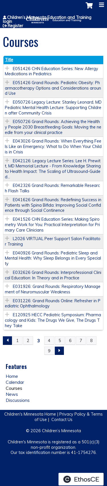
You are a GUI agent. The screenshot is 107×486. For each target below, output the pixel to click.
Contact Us (61, 419)
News (12, 394)
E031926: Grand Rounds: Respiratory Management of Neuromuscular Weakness (52, 289)
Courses (14, 388)
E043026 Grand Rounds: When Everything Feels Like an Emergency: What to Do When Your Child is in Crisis (53, 146)
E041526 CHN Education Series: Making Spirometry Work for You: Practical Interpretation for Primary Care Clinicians (52, 224)
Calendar (15, 382)
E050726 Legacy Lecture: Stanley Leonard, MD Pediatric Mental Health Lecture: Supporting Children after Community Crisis (53, 107)
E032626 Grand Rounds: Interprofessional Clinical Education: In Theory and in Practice (53, 275)
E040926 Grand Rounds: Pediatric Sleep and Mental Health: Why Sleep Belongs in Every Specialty (53, 258)
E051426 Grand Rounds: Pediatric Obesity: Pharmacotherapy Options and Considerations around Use (53, 88)
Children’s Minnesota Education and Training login (47, 19)
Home (12, 376)
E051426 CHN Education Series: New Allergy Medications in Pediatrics (51, 71)
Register (15, 26)
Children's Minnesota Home (30, 414)
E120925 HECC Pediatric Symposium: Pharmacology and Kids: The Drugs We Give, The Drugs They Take (53, 320)
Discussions (18, 400)
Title (9, 59)
